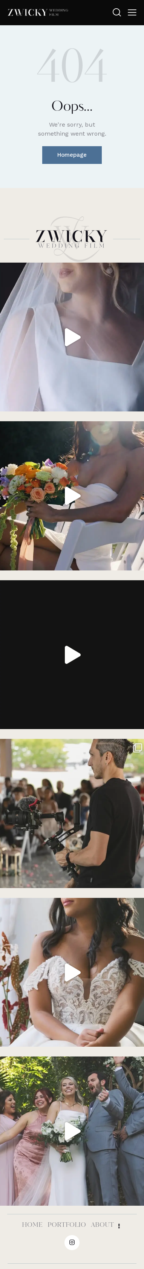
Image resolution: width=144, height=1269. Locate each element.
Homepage (72, 154)
